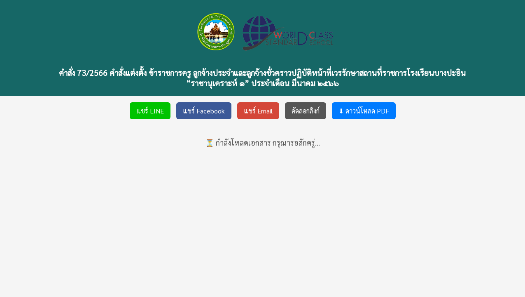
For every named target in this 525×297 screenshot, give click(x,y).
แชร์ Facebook (204, 110)
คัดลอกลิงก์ (306, 110)
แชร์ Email (258, 110)
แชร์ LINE (150, 110)
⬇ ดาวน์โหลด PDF (363, 110)
